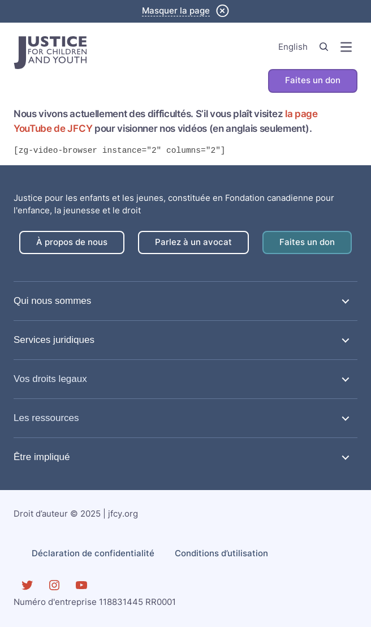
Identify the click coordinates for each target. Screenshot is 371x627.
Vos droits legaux (50, 378)
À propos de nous (71, 242)
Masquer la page (176, 11)
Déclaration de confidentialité (93, 553)
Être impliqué (42, 457)
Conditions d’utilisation (221, 553)
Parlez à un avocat (193, 242)
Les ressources (46, 418)
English (293, 47)
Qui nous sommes (52, 300)
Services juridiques (54, 339)
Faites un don (312, 80)
